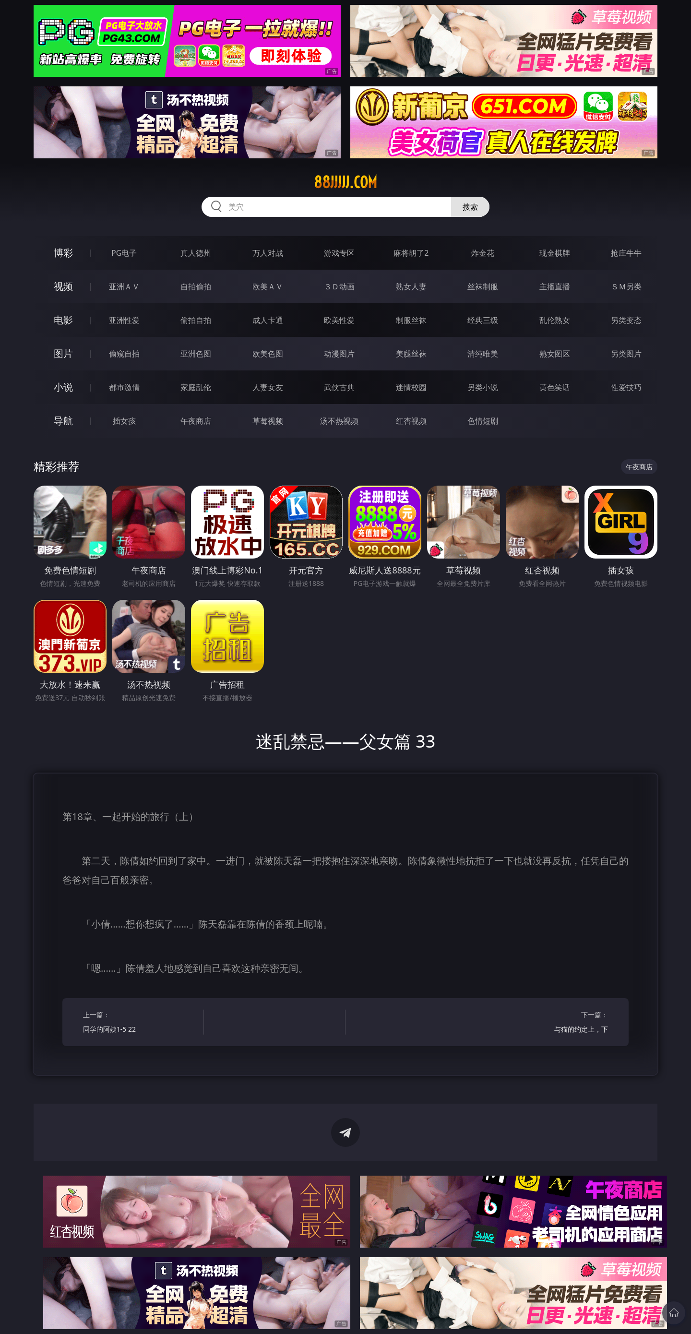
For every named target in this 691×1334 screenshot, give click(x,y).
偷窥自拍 (124, 353)
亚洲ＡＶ (124, 286)
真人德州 (195, 253)
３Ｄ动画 (339, 286)
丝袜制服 (482, 286)
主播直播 (554, 286)
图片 (63, 353)
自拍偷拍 (195, 286)
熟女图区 (554, 353)
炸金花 (482, 253)
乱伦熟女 (554, 320)
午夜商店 (195, 421)
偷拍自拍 (195, 320)
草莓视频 (267, 421)
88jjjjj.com (345, 182)
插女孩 (124, 421)
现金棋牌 (554, 253)
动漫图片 (339, 353)
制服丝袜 (411, 320)
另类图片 (626, 353)
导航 (63, 420)
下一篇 (550, 1023)
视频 (63, 286)
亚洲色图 (195, 353)
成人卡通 (267, 320)
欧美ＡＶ (267, 286)
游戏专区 (339, 253)
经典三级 (482, 320)
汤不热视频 (339, 421)
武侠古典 (339, 387)
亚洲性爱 (124, 320)
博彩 (63, 252)
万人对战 (267, 253)
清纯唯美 (482, 353)
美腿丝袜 (411, 353)
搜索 (470, 207)
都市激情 (124, 387)
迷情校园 (411, 387)
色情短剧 (482, 421)
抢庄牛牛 (626, 253)
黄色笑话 (554, 387)
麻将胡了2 (411, 253)
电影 (63, 319)
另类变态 (626, 320)
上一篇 (140, 1023)
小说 (63, 387)
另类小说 (482, 387)
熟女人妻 (411, 286)
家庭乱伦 (195, 387)
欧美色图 (267, 353)
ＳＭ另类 (626, 286)
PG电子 (124, 253)
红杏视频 (411, 421)
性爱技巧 (626, 387)
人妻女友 (267, 387)
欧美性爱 (339, 320)
